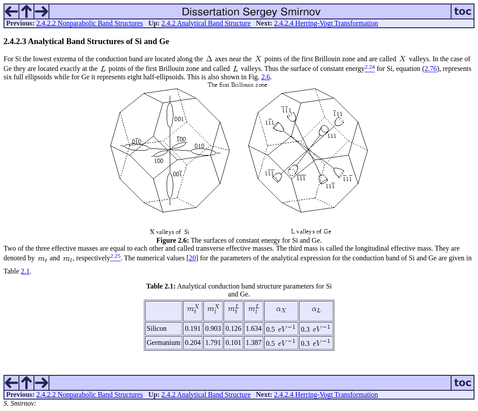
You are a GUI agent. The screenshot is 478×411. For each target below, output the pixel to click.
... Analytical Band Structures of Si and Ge (86, 41)
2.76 (431, 69)
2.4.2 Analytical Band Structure (205, 23)
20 (192, 258)
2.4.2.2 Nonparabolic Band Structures (90, 23)
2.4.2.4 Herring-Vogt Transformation (326, 23)
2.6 (265, 77)
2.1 (25, 271)
